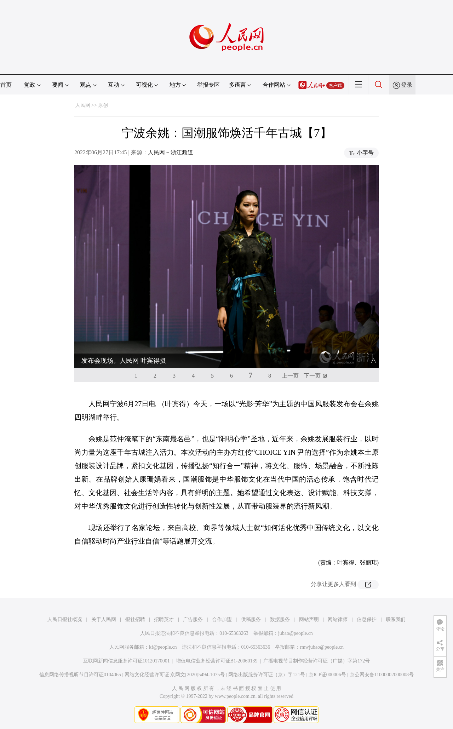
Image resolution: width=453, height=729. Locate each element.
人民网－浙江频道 (170, 152)
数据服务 (280, 619)
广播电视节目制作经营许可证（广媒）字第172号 (316, 661)
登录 (406, 85)
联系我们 (396, 619)
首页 (6, 85)
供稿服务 (251, 619)
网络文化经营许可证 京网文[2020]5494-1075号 (175, 674)
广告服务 (193, 619)
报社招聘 (135, 619)
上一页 (290, 376)
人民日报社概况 (64, 619)
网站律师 (338, 619)
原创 (103, 105)
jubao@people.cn (295, 633)
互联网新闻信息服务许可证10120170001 (126, 661)
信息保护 (367, 619)
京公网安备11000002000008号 (382, 674)
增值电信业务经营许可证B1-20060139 (217, 661)
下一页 (312, 376)
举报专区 (208, 85)
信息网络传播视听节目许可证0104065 (80, 674)
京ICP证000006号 (327, 674)
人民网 (82, 105)
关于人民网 (103, 619)
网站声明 (309, 619)
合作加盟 (222, 619)
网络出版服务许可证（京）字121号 (266, 674)
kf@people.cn (163, 647)
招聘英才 (164, 619)
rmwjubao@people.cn (322, 647)
